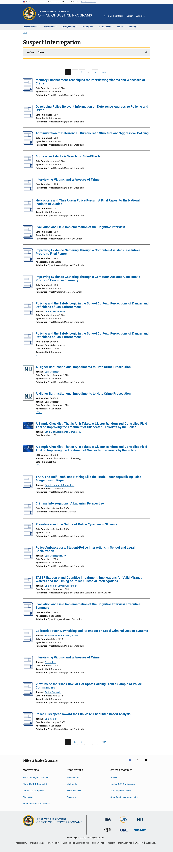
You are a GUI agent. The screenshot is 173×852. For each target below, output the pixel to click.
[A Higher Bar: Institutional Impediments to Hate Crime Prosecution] (28, 370)
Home (25, 32)
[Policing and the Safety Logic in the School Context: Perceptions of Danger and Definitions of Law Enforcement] (28, 314)
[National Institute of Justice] (140, 822)
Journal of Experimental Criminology (63, 432)
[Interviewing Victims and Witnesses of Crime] (28, 190)
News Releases (74, 790)
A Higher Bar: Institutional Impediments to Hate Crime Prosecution (83, 367)
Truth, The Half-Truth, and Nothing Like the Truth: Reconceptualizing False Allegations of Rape (88, 478)
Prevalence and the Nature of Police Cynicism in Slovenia (76, 524)
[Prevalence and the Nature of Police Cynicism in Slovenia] (28, 535)
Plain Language (37, 843)
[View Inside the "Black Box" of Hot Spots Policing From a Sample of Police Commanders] (28, 694)
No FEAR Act (98, 843)
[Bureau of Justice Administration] (108, 822)
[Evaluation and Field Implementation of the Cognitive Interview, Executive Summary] (28, 615)
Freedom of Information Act (119, 843)
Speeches (71, 797)
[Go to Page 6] (95, 72)
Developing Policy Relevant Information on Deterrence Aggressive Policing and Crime (92, 108)
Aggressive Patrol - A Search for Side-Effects (68, 156)
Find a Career (29, 797)
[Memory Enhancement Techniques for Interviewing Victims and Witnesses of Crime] (28, 90)
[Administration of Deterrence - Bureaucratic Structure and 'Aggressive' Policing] (28, 144)
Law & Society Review (55, 555)
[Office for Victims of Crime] (124, 832)
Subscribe (140, 16)
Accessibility (21, 843)
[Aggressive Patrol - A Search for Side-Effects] (28, 167)
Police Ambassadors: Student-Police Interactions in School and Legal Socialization (85, 549)
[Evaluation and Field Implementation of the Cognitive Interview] (28, 237)
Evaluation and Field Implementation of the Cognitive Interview (80, 227)
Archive (113, 777)
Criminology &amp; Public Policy (61, 585)
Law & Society (52, 371)
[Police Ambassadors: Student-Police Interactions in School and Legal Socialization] (28, 558)
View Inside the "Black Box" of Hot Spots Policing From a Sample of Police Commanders (89, 685)
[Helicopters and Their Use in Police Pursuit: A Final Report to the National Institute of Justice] (28, 211)
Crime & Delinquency (55, 311)
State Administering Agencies (124, 797)
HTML (39, 355)
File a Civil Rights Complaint (36, 777)
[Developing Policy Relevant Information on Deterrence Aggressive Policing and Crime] (28, 117)
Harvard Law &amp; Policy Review (62, 635)
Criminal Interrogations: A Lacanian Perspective (70, 503)
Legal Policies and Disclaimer (76, 843)
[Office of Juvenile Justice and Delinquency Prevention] (107, 832)
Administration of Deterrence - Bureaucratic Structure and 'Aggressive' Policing (92, 133)
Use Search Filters (35, 52)
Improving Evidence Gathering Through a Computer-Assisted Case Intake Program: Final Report (88, 251)
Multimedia (72, 784)
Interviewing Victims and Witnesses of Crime (67, 179)
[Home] (65, 14)
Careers (130, 16)
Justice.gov (151, 843)
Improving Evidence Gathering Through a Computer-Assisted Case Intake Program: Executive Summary (88, 278)
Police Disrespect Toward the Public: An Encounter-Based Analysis (83, 714)
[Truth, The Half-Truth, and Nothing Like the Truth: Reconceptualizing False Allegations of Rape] (28, 487)
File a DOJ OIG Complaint (35, 784)
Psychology (50, 662)
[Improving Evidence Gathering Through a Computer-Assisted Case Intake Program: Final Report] (28, 261)
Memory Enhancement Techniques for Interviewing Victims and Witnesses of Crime (90, 81)
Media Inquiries (74, 777)
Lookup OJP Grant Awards (122, 784)
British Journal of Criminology (59, 485)
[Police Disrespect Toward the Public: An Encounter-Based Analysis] (28, 724)
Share (150, 18)
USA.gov (139, 843)
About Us (108, 16)
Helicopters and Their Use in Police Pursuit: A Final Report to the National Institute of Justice (88, 202)
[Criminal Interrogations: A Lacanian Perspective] (28, 514)
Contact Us (120, 16)
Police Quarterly (53, 692)
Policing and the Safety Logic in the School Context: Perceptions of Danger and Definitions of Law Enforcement (92, 305)
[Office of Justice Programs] (29, 13)
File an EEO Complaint (33, 790)
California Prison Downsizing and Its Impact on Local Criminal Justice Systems (92, 631)
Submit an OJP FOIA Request (36, 803)
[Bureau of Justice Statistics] (124, 823)
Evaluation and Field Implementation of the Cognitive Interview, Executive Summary (88, 605)
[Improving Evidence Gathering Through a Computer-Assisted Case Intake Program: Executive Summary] (28, 287)
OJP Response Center (120, 790)
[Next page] (105, 72)
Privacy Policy (53, 843)
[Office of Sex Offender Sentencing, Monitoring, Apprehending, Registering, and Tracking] (140, 831)
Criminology (51, 719)
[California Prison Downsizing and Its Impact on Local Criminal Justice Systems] (28, 641)
